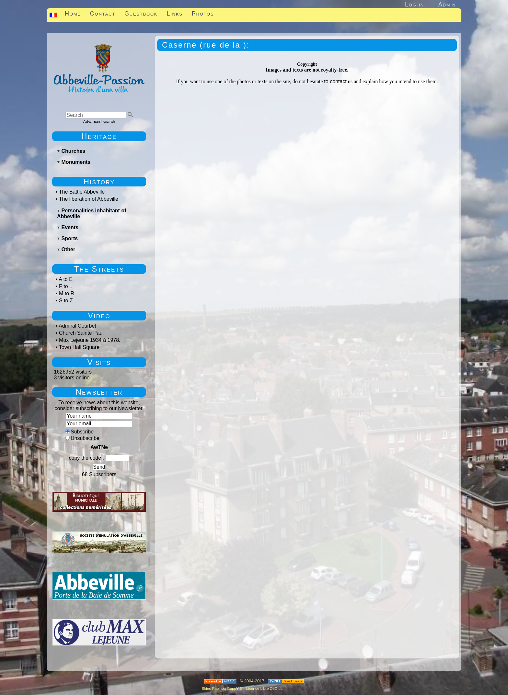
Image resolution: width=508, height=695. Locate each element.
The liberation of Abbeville (88, 199)
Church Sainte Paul (81, 333)
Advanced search (99, 121)
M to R (66, 293)
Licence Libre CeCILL (264, 688)
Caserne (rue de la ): (206, 44)
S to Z (66, 300)
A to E (66, 279)
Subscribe (79, 431)
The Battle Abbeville (82, 192)
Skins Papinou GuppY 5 (223, 688)
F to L (65, 286)
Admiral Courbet (77, 326)
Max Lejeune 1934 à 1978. (89, 340)
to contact (335, 81)
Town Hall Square (79, 347)
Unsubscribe (82, 438)
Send (99, 467)
